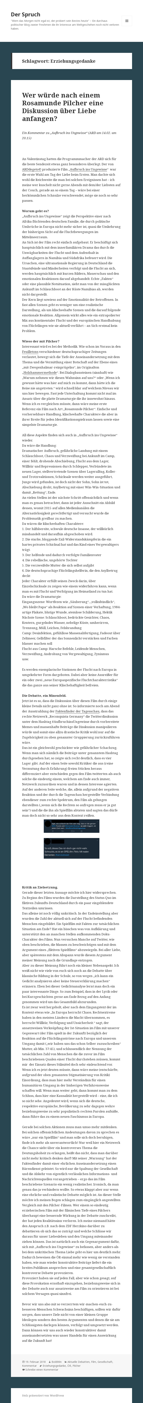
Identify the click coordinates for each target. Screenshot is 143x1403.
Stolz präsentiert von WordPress (43, 1395)
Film (93, 1362)
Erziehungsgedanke (54, 1365)
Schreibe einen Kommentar (41, 1369)
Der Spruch (25, 14)
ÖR (69, 1365)
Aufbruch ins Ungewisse (88, 169)
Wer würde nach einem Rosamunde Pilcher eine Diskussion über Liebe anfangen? (62, 107)
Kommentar (29, 1365)
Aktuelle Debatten (79, 1362)
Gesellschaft (105, 1362)
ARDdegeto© (31, 169)
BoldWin (57, 1362)
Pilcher (76, 1365)
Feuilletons (30, 351)
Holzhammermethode (40, 372)
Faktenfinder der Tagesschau (77, 711)
